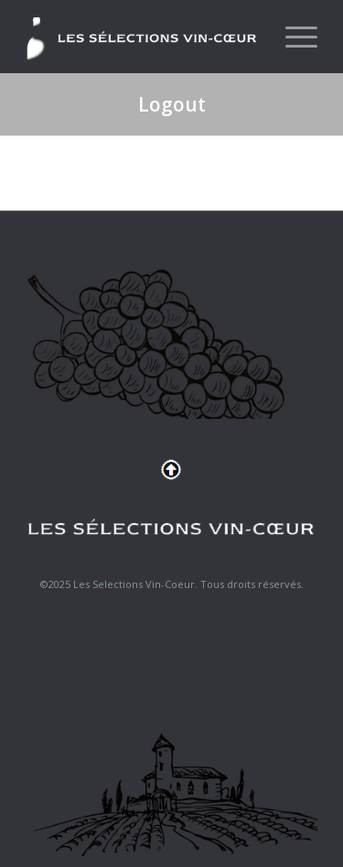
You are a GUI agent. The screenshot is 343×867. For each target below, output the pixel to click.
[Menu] (292, 36)
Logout (172, 104)
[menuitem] (292, 36)
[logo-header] (142, 36)
